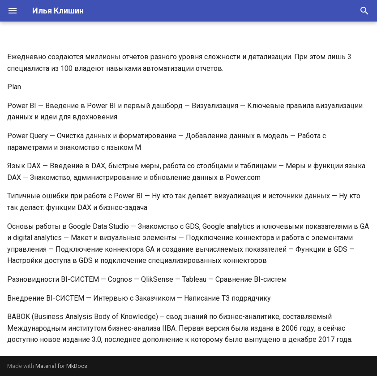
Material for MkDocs (61, 366)
